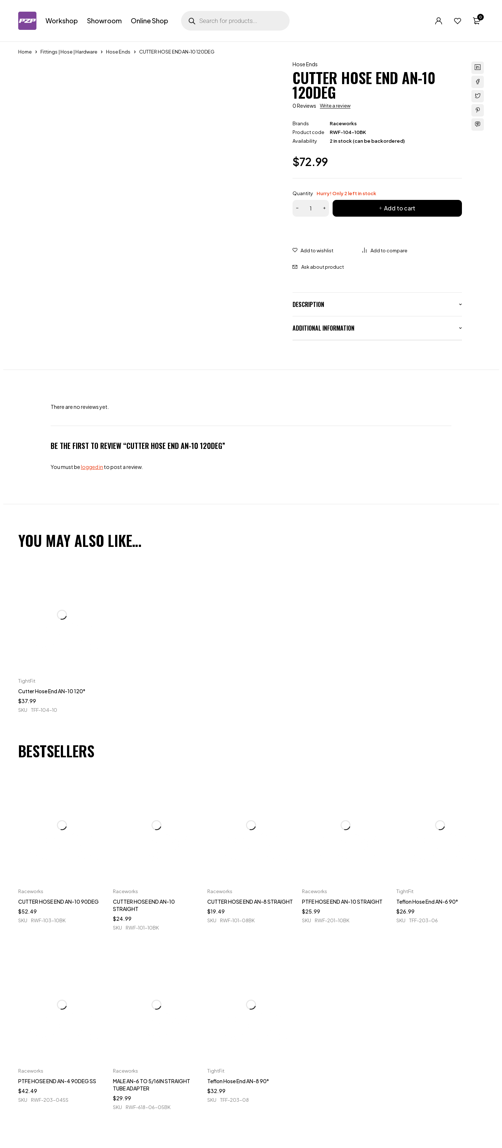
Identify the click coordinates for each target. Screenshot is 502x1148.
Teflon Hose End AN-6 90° (427, 901)
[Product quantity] (311, 208)
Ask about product (322, 267)
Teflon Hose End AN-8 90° (238, 1081)
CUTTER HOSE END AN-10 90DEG (58, 901)
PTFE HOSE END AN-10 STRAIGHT (342, 901)
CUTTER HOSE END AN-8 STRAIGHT (250, 901)
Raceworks (343, 123)
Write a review (335, 105)
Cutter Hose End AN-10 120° (51, 691)
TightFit (26, 681)
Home (25, 52)
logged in (92, 466)
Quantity (334, 193)
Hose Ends (118, 52)
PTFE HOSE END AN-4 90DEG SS (57, 1081)
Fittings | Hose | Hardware (68, 52)
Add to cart (399, 208)
